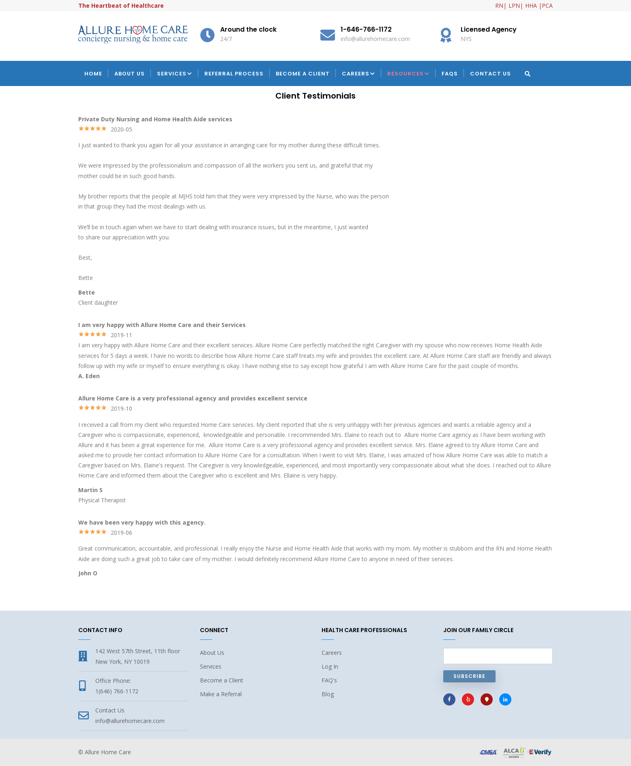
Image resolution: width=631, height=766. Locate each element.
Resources (408, 74)
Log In (330, 666)
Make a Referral (221, 694)
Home (93, 73)
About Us (129, 73)
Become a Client (303, 73)
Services (174, 74)
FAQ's (329, 680)
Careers (358, 74)
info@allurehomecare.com (130, 721)
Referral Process (234, 73)
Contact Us (490, 73)
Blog (328, 694)
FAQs (450, 73)
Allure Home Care (108, 752)
